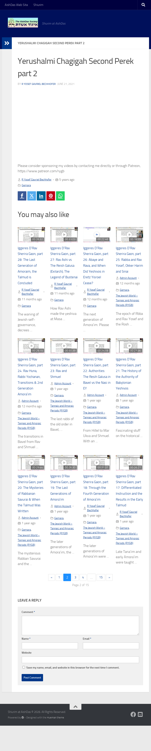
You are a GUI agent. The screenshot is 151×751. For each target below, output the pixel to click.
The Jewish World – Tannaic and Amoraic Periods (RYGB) (129, 307)
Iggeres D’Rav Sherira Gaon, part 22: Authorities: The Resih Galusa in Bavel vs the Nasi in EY (96, 384)
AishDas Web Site (16, 5)
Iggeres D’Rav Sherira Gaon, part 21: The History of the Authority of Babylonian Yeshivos (127, 384)
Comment (28, 637)
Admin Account (130, 285)
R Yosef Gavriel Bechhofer (40, 84)
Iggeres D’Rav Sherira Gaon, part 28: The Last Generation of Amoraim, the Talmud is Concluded (31, 266)
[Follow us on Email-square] (140, 740)
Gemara (27, 185)
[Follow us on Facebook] (133, 740)
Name (26, 664)
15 (102, 603)
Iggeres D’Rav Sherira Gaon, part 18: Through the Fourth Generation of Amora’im (94, 507)
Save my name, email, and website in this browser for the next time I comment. (72, 693)
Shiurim (38, 5)
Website (26, 678)
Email (87, 664)
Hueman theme (55, 742)
